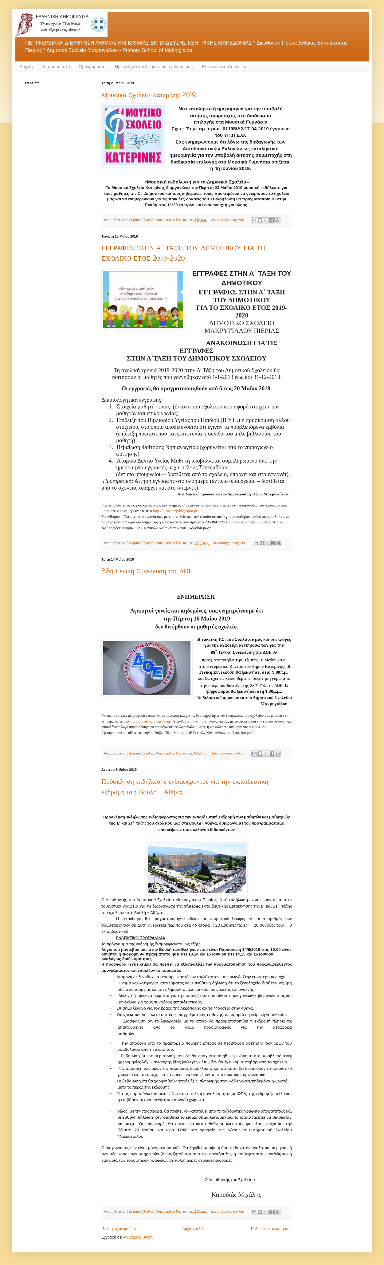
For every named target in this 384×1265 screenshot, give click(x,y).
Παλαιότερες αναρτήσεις (270, 1229)
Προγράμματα (92, 66)
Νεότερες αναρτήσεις (120, 1229)
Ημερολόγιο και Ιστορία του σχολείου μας (154, 66)
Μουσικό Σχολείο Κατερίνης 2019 (149, 95)
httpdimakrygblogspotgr (176, 510)
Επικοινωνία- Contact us (225, 66)
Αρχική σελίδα (194, 1229)
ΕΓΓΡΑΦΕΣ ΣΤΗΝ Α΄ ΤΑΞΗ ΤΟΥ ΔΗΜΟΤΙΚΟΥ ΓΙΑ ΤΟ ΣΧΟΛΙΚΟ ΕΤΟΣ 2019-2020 (183, 253)
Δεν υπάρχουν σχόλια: (228, 220)
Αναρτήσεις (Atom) (138, 1237)
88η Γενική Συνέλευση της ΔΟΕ (147, 571)
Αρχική (26, 66)
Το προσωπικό (56, 66)
